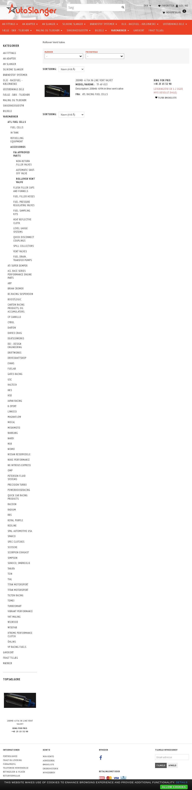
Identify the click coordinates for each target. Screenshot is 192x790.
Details (182, 782)
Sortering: (50, 69)
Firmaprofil (9, 764)
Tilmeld (160, 765)
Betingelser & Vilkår (14, 771)
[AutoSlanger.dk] (32, 9)
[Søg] (123, 7)
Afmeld (172, 765)
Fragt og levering (12, 760)
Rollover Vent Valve (54, 42)
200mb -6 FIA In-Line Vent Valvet (20, 722)
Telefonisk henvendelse (15, 767)
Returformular (11, 775)
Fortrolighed (10, 756)
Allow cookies (174, 786)
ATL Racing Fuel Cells (95, 94)
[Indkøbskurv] (174, 12)
